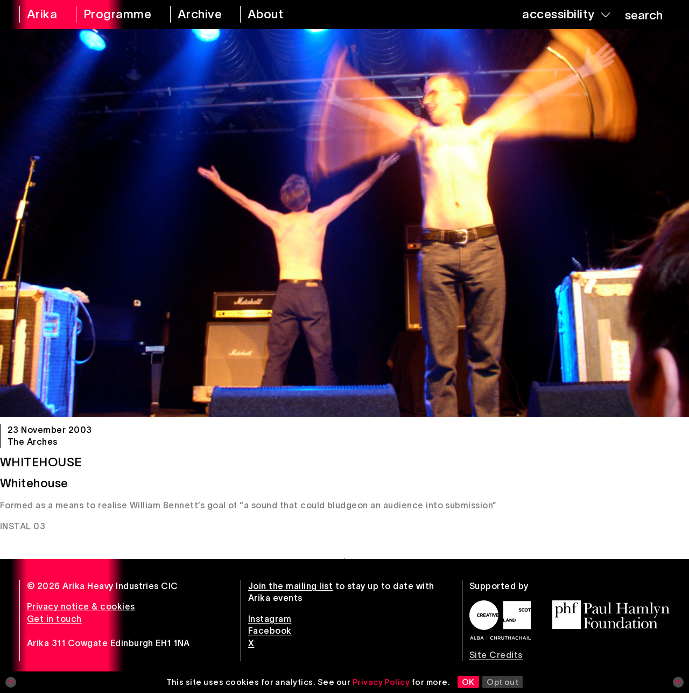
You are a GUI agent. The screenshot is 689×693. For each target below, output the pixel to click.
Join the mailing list (290, 586)
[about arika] (277, 14)
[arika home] (40, 14)
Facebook (270, 630)
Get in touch (54, 619)
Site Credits (496, 655)
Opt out (502, 682)
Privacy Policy (381, 682)
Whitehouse (41, 462)
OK (468, 682)
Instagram (269, 619)
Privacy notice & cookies (81, 606)
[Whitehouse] (344, 223)
